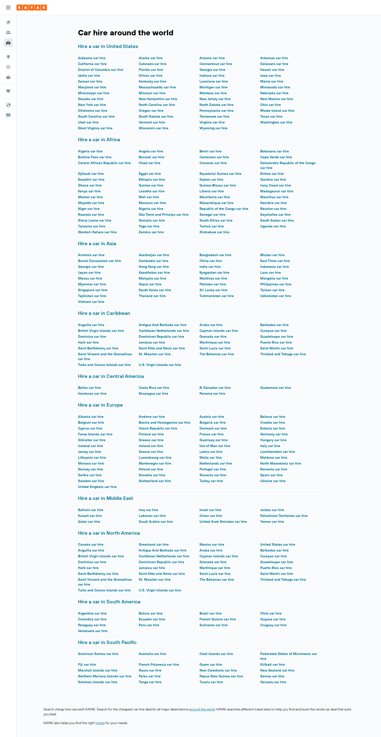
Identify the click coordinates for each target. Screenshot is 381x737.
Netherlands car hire (215, 463)
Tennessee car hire (214, 116)
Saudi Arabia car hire (156, 521)
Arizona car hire (212, 58)
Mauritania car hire (214, 197)
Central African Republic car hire (104, 163)
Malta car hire (210, 457)
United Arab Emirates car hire (223, 521)
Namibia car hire (273, 203)
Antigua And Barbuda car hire (162, 325)
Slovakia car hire (152, 475)
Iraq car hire (148, 510)
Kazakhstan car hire (154, 272)
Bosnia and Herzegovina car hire (164, 422)
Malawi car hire (90, 197)
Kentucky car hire (152, 81)
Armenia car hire (91, 255)
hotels (100, 723)
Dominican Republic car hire (161, 336)
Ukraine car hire (273, 481)
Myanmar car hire (92, 284)
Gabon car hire (211, 179)
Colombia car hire (92, 619)
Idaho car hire (89, 75)
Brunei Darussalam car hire (99, 261)
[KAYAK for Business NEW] (8, 77)
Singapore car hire (92, 290)
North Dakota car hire (216, 105)
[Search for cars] (8, 43)
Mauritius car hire (274, 197)
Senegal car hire (212, 214)
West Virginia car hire (95, 128)
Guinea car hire (151, 185)
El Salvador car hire (215, 387)
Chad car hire (149, 163)
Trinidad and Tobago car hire (283, 354)
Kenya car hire (89, 191)
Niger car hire (89, 208)
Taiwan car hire (272, 290)
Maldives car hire (213, 278)
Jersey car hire (89, 451)
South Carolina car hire (96, 116)
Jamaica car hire (152, 342)
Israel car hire (210, 510)
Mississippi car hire (93, 93)
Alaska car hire (151, 58)
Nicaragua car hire (153, 393)
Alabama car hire (91, 58)
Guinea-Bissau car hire (217, 185)
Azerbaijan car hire (154, 255)
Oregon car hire (151, 110)
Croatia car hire (272, 422)
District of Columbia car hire (100, 69)
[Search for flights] (8, 22)
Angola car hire (151, 151)
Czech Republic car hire (158, 428)
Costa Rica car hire (154, 387)
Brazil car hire (210, 613)
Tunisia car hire (211, 226)
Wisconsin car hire (153, 128)
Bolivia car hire (151, 613)
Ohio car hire (270, 105)
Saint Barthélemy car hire (98, 348)
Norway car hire (90, 469)
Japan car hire (89, 272)
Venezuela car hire (92, 631)
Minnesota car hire (275, 87)
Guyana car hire (273, 619)
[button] (8, 7)
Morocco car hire (152, 203)
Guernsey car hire (213, 440)
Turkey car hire (211, 481)
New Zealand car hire (277, 670)
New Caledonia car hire (218, 670)
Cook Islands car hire (216, 654)
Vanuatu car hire (273, 682)
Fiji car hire (87, 664)
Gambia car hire (273, 179)
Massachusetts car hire (157, 87)
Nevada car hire (90, 99)
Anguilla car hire (91, 325)
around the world (202, 709)
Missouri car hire (152, 93)
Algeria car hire (90, 151)
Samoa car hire (272, 676)
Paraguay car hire (92, 625)
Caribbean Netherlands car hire (164, 330)
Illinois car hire (150, 75)
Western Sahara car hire (97, 232)
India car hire (210, 266)
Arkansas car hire (274, 58)
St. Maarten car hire (155, 354)
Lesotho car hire (152, 191)
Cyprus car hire (90, 428)
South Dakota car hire (156, 116)
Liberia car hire (211, 191)
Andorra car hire (152, 416)
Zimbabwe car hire (214, 232)
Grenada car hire (212, 336)
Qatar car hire (89, 521)
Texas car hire (271, 116)
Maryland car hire (92, 87)
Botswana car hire (274, 151)
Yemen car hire (272, 521)
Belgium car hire (91, 422)
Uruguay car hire (273, 625)
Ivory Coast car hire (275, 185)
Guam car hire (210, 664)
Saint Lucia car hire (215, 348)
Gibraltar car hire (91, 440)
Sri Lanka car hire (213, 290)
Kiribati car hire (272, 664)
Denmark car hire (213, 428)
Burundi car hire (151, 157)
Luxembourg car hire (155, 457)
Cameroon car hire (214, 157)
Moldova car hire (273, 457)
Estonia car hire (272, 428)
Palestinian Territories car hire (284, 515)
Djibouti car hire (91, 173)
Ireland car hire (151, 446)
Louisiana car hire (213, 81)
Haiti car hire (88, 342)
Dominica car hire (92, 336)
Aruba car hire (210, 325)
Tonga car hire (150, 682)
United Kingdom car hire (97, 487)
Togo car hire (149, 226)
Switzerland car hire (155, 481)
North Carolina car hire (157, 105)
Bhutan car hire (272, 255)
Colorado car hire (152, 64)
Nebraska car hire (274, 93)
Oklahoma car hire (92, 110)
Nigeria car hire (151, 208)
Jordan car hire (272, 510)
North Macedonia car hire (280, 463)
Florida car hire (151, 69)
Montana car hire (213, 93)
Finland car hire (151, 434)
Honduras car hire (92, 393)
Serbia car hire (90, 475)
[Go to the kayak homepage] (32, 7)
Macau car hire (90, 278)
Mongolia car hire (274, 278)
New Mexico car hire (276, 99)
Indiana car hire (212, 75)
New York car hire (92, 105)
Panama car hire (212, 393)
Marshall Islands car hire (97, 670)
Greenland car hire (154, 544)
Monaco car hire (91, 463)
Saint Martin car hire (276, 348)
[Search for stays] (8, 32)
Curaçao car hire (273, 330)
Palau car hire (150, 676)
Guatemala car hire (275, 387)
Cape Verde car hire (276, 157)
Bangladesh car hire (215, 255)
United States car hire (277, 544)
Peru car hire (149, 625)
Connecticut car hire (215, 64)
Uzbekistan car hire (275, 296)
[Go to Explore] (8, 57)
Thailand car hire (152, 296)
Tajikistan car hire (92, 296)
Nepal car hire (150, 284)
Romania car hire (273, 469)
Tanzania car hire (91, 226)
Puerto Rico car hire (276, 342)
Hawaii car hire (272, 69)
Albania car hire (91, 416)
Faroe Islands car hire (95, 434)
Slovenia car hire (212, 475)
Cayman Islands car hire (218, 330)
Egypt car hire (150, 173)
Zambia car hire (151, 232)
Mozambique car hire (216, 203)
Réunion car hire (273, 208)
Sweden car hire (91, 481)
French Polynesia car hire (159, 664)
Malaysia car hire (152, 278)
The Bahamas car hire (216, 354)
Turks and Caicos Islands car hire (104, 365)
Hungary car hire (273, 440)
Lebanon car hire (152, 515)
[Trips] (8, 91)
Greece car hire (151, 440)
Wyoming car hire (213, 128)
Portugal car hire (212, 469)
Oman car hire (210, 515)
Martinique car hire (214, 342)
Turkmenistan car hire (216, 296)
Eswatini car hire (91, 179)
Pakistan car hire (212, 284)
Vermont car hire (152, 122)
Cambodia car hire (153, 261)
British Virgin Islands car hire (101, 330)
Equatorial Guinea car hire (220, 173)
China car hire (210, 261)
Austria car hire (211, 416)
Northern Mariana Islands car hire (104, 676)
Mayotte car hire (91, 203)
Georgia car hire (212, 69)
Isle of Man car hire (214, 446)
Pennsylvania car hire (216, 110)
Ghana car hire (90, 185)
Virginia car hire (212, 122)
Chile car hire (271, 613)
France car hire (211, 434)
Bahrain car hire (90, 510)
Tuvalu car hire (211, 682)
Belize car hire (89, 387)
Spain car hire (271, 475)
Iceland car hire (90, 446)
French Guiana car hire (217, 619)
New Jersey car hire (215, 99)
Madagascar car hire (276, 191)
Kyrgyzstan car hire (214, 272)
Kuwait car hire (90, 515)
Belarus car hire (272, 416)
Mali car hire (149, 197)
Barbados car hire (274, 325)
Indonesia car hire (274, 266)
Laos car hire (270, 272)
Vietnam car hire (91, 301)
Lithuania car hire (92, 457)
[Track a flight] (8, 67)
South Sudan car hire (277, 220)
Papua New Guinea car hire (221, 676)
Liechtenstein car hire (277, 451)
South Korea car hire (155, 290)
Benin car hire (210, 151)
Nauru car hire (150, 670)
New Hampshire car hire (158, 99)
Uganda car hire (273, 226)
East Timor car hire (275, 261)
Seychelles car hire (275, 214)
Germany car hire (274, 434)
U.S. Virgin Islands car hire (160, 365)
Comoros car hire (213, 163)
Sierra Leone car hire (94, 220)
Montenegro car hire (155, 463)
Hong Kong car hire (154, 266)
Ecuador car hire (152, 619)
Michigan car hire (213, 87)
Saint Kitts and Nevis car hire (162, 348)
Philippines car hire (275, 284)
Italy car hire (270, 446)
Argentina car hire (92, 613)
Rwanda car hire (91, 214)
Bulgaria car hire (212, 422)
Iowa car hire (270, 75)
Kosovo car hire (151, 451)
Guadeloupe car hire (276, 336)
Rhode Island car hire (277, 110)
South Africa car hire (216, 220)
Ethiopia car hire (152, 179)
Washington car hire (276, 122)
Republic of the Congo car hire (223, 208)
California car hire (92, 64)
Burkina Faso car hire (95, 157)
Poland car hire (151, 469)
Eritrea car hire (272, 173)
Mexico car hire (211, 544)
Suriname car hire (213, 625)
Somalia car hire (152, 220)
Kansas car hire (90, 81)
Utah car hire (88, 122)
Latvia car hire (210, 451)
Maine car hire (271, 81)
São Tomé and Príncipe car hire (164, 214)
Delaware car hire (274, 64)
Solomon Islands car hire (97, 682)
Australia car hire (152, 654)
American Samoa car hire (98, 654)
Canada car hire (91, 544)
